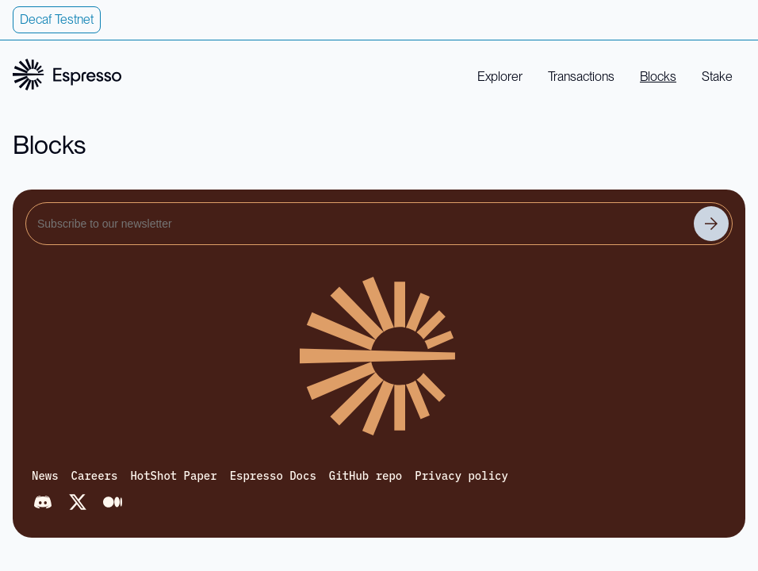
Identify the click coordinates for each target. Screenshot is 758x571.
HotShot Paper (173, 476)
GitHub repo (365, 476)
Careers (94, 476)
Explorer (500, 76)
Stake (717, 76)
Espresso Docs (273, 476)
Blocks (658, 76)
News (45, 476)
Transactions (581, 76)
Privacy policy (461, 476)
